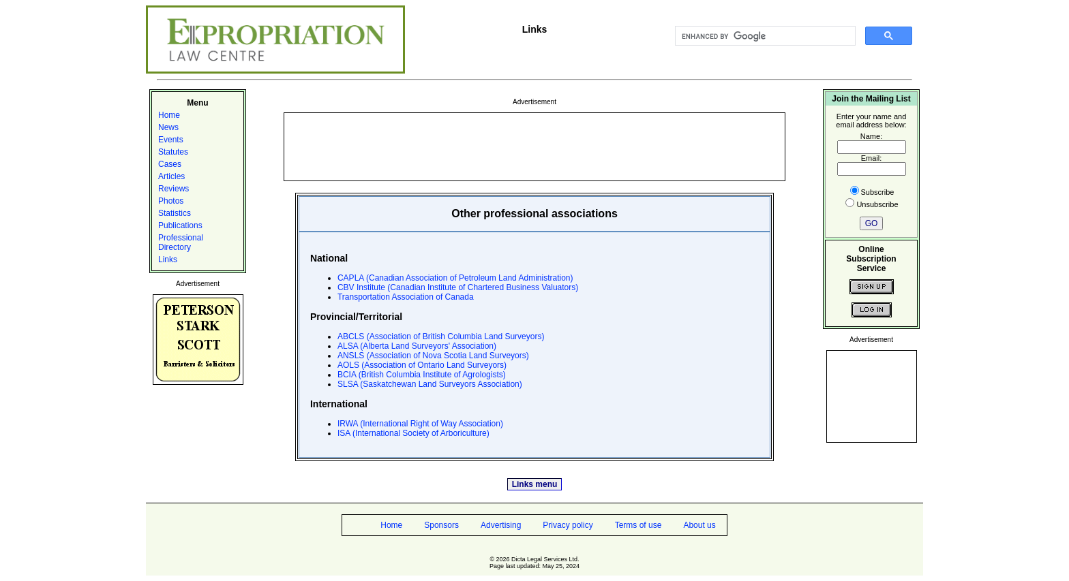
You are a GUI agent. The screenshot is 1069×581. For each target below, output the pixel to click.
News (168, 127)
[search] (764, 36)
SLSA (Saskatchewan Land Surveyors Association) (429, 384)
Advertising (501, 525)
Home (169, 115)
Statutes (173, 152)
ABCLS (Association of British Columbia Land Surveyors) (440, 336)
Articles (171, 176)
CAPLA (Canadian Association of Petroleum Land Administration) (455, 278)
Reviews (173, 188)
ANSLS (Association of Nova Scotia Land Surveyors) (433, 355)
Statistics (174, 213)
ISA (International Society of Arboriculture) (413, 433)
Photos (170, 201)
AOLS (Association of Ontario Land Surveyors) (422, 365)
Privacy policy (567, 525)
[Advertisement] (534, 145)
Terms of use (638, 525)
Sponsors (441, 525)
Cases (169, 164)
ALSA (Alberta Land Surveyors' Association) (416, 346)
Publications (180, 225)
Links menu (535, 484)
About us (699, 525)
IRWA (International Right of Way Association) (420, 423)
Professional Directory (180, 242)
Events (170, 139)
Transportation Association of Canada (405, 297)
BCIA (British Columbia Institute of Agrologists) (421, 374)
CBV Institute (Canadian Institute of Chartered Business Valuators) (457, 287)
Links (167, 259)
